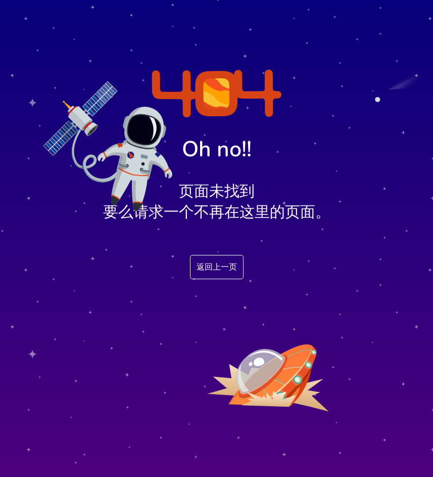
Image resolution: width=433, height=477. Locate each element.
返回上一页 (217, 267)
